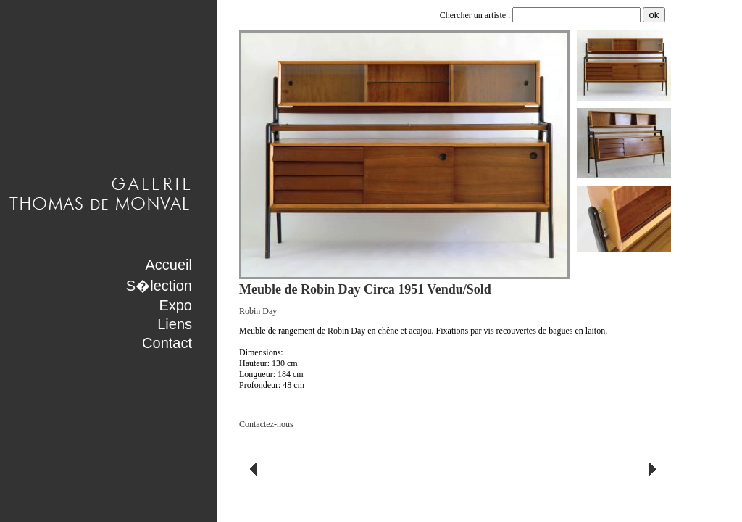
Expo (175, 305)
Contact (167, 343)
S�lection (159, 286)
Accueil (169, 265)
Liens (174, 324)
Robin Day (258, 311)
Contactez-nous (266, 424)
